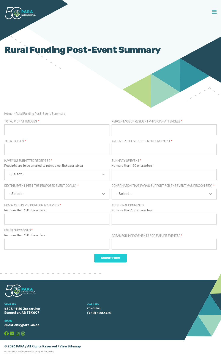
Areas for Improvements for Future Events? (147, 236)
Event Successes (18, 230)
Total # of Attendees (21, 121)
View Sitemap (70, 346)
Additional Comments (128, 205)
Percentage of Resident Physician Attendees (147, 121)
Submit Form (110, 257)
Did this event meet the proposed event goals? (41, 186)
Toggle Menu (214, 12)
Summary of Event (126, 161)
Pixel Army (47, 351)
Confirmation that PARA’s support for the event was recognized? (163, 186)
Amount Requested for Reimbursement (142, 141)
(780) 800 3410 (99, 313)
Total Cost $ (15, 141)
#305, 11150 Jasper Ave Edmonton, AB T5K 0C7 (22, 311)
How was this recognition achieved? (32, 205)
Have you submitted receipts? (28, 161)
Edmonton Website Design (20, 351)
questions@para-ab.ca (21, 325)
